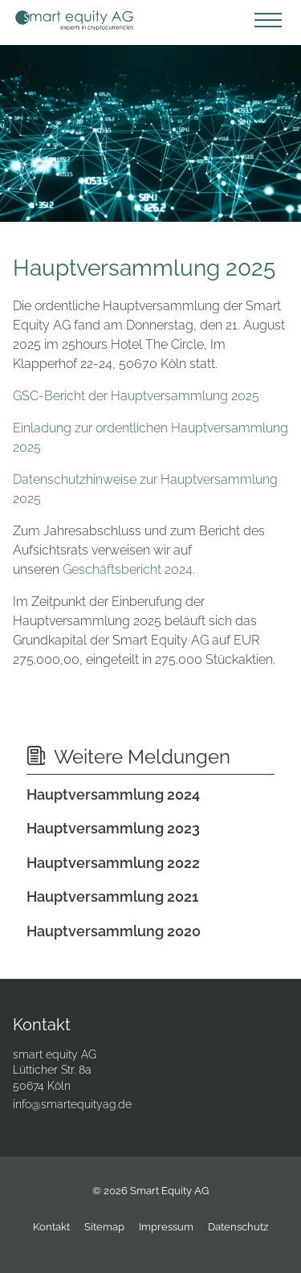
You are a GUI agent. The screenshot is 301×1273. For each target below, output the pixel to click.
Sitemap (104, 1227)
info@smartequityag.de (72, 1104)
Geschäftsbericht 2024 (128, 569)
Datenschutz (238, 1227)
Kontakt (51, 1227)
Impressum (166, 1227)
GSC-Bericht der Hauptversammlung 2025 (136, 395)
